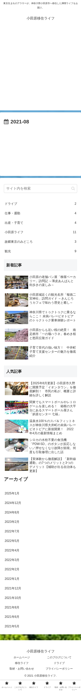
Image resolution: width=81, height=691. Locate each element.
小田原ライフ (40, 232)
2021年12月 (13, 588)
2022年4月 (12, 550)
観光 (40, 251)
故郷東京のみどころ (40, 242)
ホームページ (22, 657)
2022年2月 (12, 569)
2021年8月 (12, 607)
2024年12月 (13, 503)
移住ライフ (22, 663)
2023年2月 (12, 521)
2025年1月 (12, 493)
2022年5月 (12, 540)
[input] (40, 188)
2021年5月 (12, 626)
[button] (73, 188)
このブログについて (59, 657)
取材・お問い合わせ (22, 668)
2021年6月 (12, 616)
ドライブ (40, 204)
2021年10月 (13, 598)
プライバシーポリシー (59, 668)
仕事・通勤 (40, 213)
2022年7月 (12, 531)
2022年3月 (12, 560)
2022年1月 (12, 578)
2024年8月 (12, 512)
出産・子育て (40, 223)
